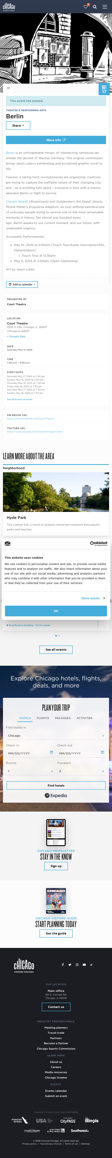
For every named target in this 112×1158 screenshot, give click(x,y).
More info (56, 140)
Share (17, 125)
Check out (64, 745)
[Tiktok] (91, 965)
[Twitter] (70, 965)
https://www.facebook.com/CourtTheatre (30, 418)
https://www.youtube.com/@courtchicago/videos (35, 431)
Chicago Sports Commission (56, 1048)
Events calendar (56, 1090)
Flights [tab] (43, 718)
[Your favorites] (85, 7)
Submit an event (56, 1096)
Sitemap (85, 1144)
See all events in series (20, 399)
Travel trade (56, 1032)
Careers (56, 1067)
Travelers (64, 763)
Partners (56, 1038)
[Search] (94, 7)
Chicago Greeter (56, 1077)
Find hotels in (16, 727)
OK (56, 611)
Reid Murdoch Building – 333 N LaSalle (29, 625)
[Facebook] (63, 965)
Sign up (56, 866)
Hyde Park (16, 517)
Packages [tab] (63, 718)
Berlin (10, 153)
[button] (56, 636)
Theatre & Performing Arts (26, 110)
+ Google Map (16, 336)
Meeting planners (56, 1027)
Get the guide (56, 933)
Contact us (56, 1007)
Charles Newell (17, 201)
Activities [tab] (85, 718)
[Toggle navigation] (105, 7)
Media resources (56, 1072)
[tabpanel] (56, 762)
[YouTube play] (84, 965)
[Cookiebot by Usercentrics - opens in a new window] (90, 543)
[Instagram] (77, 965)
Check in (12, 745)
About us (56, 1061)
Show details (90, 598)
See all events (56, 649)
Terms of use (71, 1144)
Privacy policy (29, 1144)
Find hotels (56, 785)
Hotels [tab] (25, 718)
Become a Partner (56, 1043)
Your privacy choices (51, 1144)
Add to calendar (21, 284)
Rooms (11, 763)
